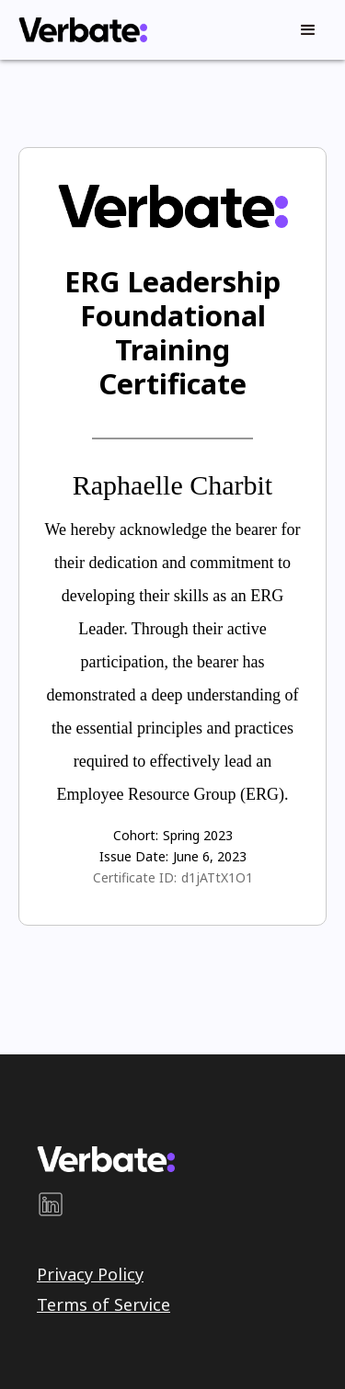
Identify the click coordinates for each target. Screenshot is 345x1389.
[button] (308, 30)
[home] (78, 30)
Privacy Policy (90, 1274)
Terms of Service (103, 1304)
